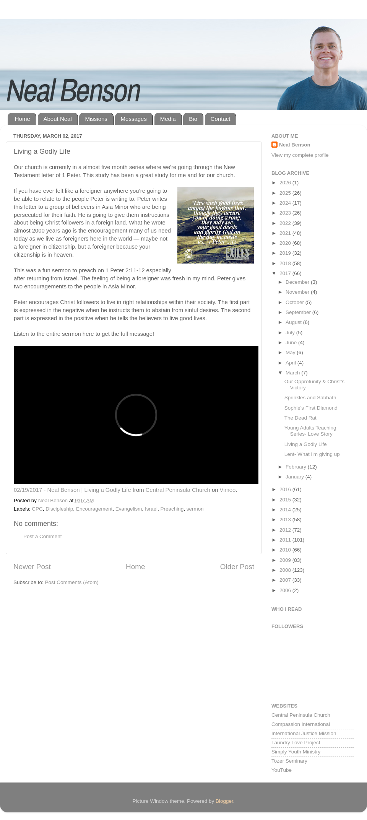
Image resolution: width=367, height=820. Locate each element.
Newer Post (32, 567)
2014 (285, 509)
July (291, 332)
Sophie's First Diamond (311, 408)
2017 (285, 273)
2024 (285, 203)
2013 (285, 519)
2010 (285, 550)
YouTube (281, 770)
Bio (193, 119)
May (291, 352)
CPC (37, 509)
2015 (285, 500)
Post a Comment (42, 536)
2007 (285, 580)
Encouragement (94, 509)
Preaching (172, 509)
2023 (285, 213)
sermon (195, 509)
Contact (221, 119)
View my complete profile (300, 155)
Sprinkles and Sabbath (310, 397)
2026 (285, 182)
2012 (285, 530)
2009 (285, 560)
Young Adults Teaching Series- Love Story (310, 431)
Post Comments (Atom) (72, 582)
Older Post (237, 567)
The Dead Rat (300, 418)
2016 (285, 489)
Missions (96, 119)
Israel (151, 509)
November (298, 292)
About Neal (58, 119)
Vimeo (228, 490)
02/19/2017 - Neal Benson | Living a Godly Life (72, 490)
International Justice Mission (303, 733)
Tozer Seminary (289, 761)
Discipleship (59, 509)
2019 (285, 253)
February (297, 467)
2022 (285, 223)
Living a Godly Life (305, 444)
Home (22, 119)
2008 (285, 570)
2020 (285, 243)
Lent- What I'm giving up (312, 454)
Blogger (224, 801)
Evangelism (128, 509)
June (292, 342)
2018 (285, 263)
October (295, 302)
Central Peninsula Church (178, 490)
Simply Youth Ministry (295, 752)
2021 (285, 233)
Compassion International (300, 724)
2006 (285, 590)
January (295, 477)
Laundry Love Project (295, 742)
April (291, 363)
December (298, 282)
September (299, 312)
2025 (285, 193)
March (293, 373)
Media (168, 119)
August (294, 322)
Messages (134, 119)
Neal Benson (294, 145)
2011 (285, 540)
